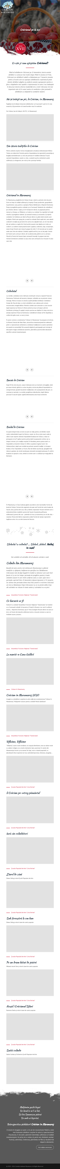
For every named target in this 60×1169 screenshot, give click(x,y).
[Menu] (52, 3)
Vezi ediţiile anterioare (45, 1147)
